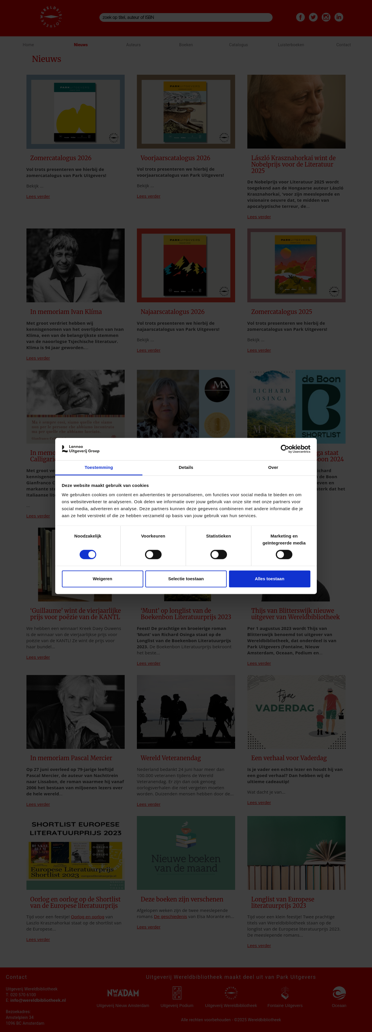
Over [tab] (273, 467)
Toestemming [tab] (99, 467)
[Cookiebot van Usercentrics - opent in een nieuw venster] (285, 449)
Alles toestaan (270, 578)
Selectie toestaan (186, 578)
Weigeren (102, 578)
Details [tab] (186, 467)
